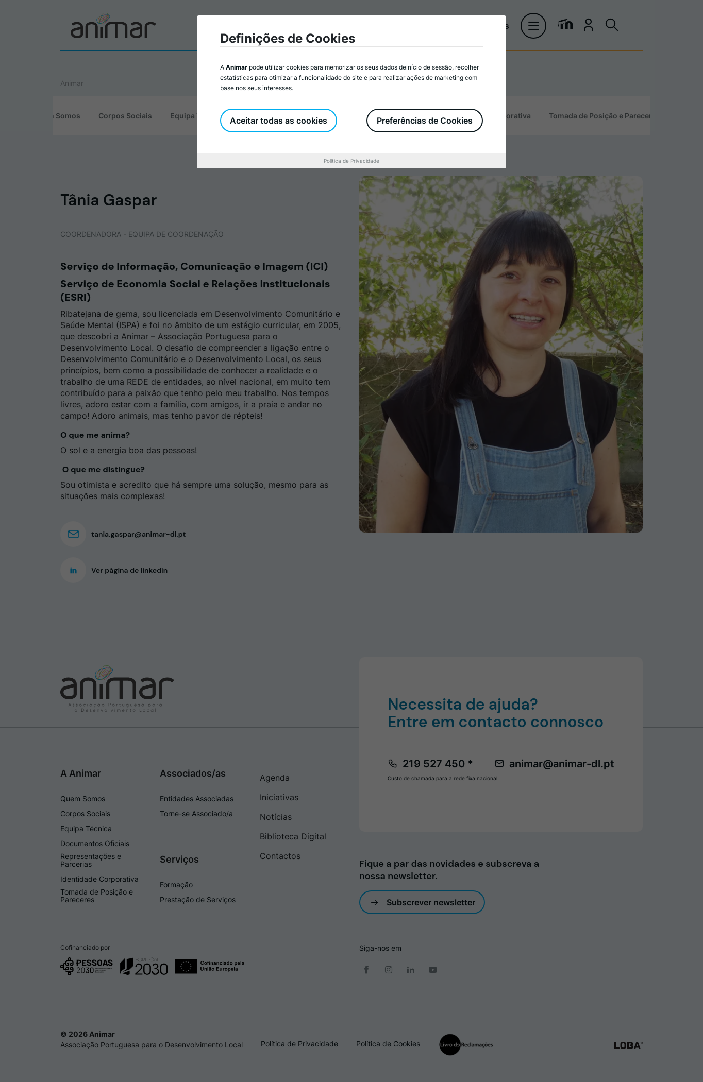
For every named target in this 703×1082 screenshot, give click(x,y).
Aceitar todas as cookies (279, 120)
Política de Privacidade (351, 161)
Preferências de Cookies (425, 120)
